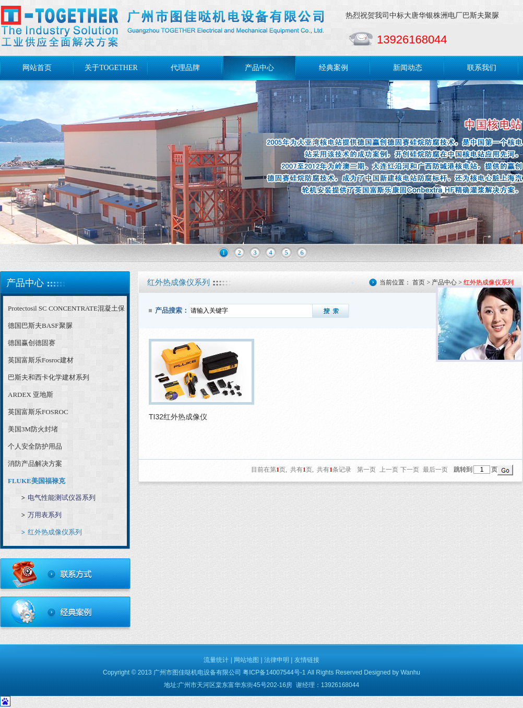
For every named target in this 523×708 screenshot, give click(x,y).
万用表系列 (45, 515)
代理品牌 (185, 68)
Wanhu (410, 672)
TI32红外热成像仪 (178, 417)
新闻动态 (407, 68)
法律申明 (276, 660)
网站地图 (246, 660)
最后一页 (435, 469)
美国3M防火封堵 (33, 429)
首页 (418, 282)
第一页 (366, 469)
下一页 (409, 469)
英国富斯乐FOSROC (38, 412)
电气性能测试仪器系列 (62, 497)
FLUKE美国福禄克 (36, 481)
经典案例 (333, 68)
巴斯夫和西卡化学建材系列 (48, 377)
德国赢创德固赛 (31, 343)
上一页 (388, 469)
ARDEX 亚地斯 (30, 394)
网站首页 (37, 68)
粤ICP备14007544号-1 (274, 672)
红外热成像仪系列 (55, 532)
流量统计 (216, 660)
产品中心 (259, 68)
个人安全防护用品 (35, 446)
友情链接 (306, 660)
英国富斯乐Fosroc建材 (41, 360)
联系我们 (481, 68)
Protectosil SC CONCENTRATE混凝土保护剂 (66, 310)
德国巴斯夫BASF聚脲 (40, 325)
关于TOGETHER (111, 68)
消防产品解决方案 (35, 463)
